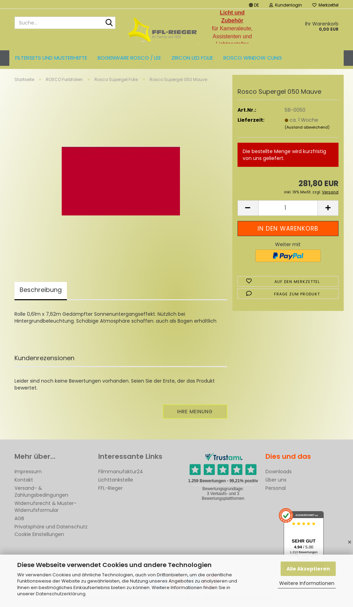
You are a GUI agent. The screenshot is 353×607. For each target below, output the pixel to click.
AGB (19, 518)
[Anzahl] (288, 208)
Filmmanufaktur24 (120, 471)
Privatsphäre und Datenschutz (51, 526)
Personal (275, 488)
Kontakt (23, 479)
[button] (254, 4)
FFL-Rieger (110, 488)
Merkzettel (325, 5)
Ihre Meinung (195, 411)
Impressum (28, 471)
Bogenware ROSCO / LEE (129, 57)
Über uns (275, 479)
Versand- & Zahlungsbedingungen (41, 491)
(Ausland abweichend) (307, 127)
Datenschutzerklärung (60, 593)
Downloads (278, 471)
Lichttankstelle (115, 479)
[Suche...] (108, 23)
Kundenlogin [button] (285, 5)
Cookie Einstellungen (39, 534)
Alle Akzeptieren (308, 568)
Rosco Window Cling (252, 57)
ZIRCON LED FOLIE (192, 57)
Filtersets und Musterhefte (51, 57)
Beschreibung (41, 289)
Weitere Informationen (306, 583)
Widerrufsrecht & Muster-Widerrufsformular (45, 507)
